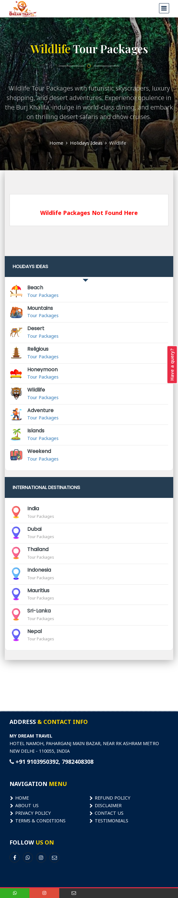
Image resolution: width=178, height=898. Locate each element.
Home (56, 143)
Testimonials (111, 820)
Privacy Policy (33, 813)
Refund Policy (112, 797)
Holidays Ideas (86, 143)
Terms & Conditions (40, 820)
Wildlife (117, 143)
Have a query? (172, 364)
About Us (27, 805)
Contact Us (109, 813)
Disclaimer (108, 805)
